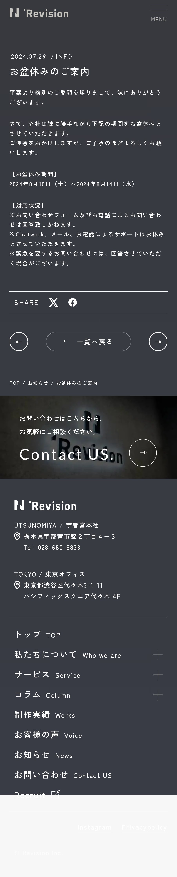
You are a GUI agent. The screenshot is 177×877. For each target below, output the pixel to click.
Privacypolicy (145, 827)
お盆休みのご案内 (77, 382)
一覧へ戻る (88, 341)
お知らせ (38, 382)
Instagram (94, 827)
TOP (14, 382)
